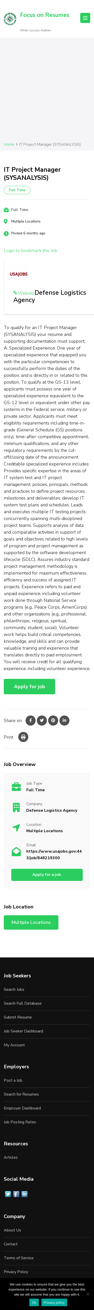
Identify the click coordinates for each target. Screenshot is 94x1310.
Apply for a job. (47, 874)
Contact (11, 1244)
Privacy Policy (16, 1272)
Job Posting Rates (20, 1122)
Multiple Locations (26, 221)
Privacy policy (54, 1302)
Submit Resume (18, 1017)
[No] (87, 1294)
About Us (12, 1230)
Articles (11, 1157)
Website (26, 293)
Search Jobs (14, 989)
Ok (34, 1302)
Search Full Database (23, 1003)
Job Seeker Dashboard (23, 1031)
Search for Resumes (21, 1094)
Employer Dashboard (22, 1108)
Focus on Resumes (44, 15)
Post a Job (13, 1080)
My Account (14, 1045)
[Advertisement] (47, 91)
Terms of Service (19, 1258)
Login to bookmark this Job (30, 251)
